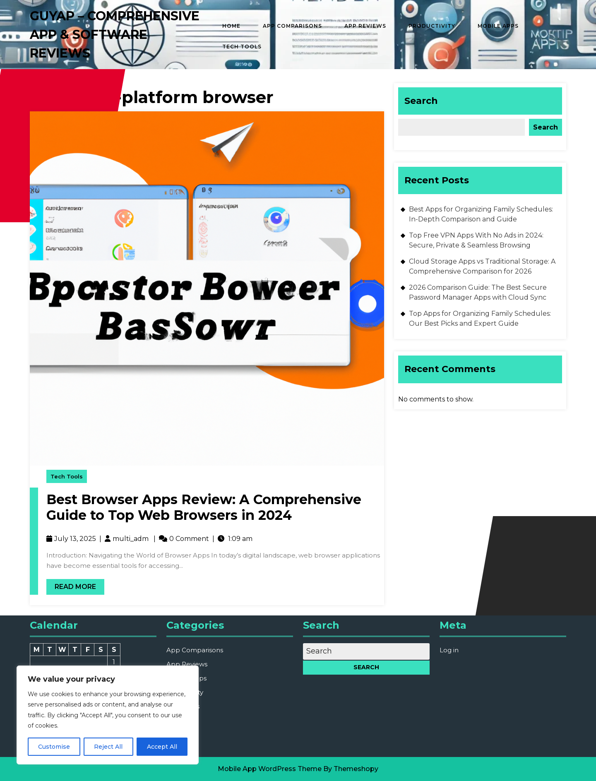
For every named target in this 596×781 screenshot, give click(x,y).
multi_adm (131, 539)
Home (231, 26)
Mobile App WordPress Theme (270, 769)
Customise (54, 746)
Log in (449, 650)
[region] (108, 715)
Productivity (432, 26)
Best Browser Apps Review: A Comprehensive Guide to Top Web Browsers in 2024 (203, 507)
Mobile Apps (498, 26)
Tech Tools (242, 46)
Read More (71, 585)
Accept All (162, 746)
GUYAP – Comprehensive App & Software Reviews (114, 34)
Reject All (108, 746)
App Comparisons (292, 26)
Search (421, 100)
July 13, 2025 (75, 539)
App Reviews (365, 26)
